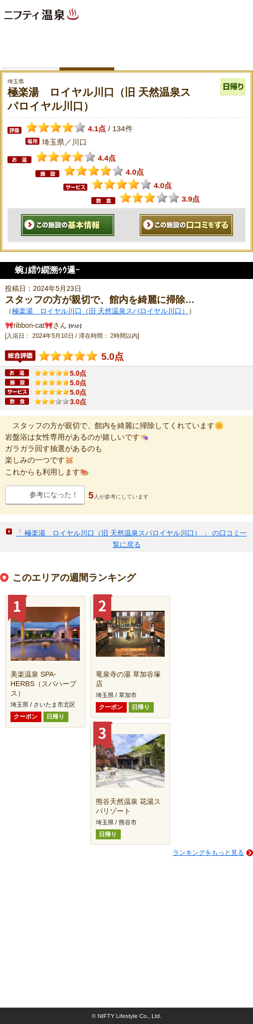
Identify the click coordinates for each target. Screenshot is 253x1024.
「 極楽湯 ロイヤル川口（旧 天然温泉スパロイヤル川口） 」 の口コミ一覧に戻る (131, 538)
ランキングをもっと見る (208, 852)
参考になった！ (53, 495)
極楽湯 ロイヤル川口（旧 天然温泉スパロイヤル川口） (100, 311)
